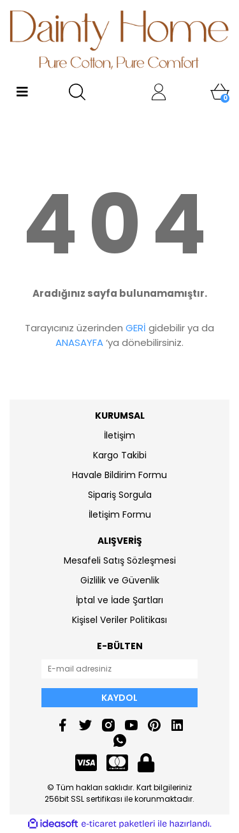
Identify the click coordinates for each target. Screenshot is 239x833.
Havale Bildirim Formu (119, 475)
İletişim (119, 435)
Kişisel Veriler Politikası (119, 619)
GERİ (136, 327)
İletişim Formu (120, 514)
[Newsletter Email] (119, 669)
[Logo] (119, 40)
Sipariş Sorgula (120, 494)
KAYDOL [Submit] (119, 697)
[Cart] (219, 92)
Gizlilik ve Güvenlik (119, 580)
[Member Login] (159, 92)
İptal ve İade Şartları (119, 600)
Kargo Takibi (120, 455)
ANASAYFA (79, 342)
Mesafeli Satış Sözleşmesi (120, 560)
